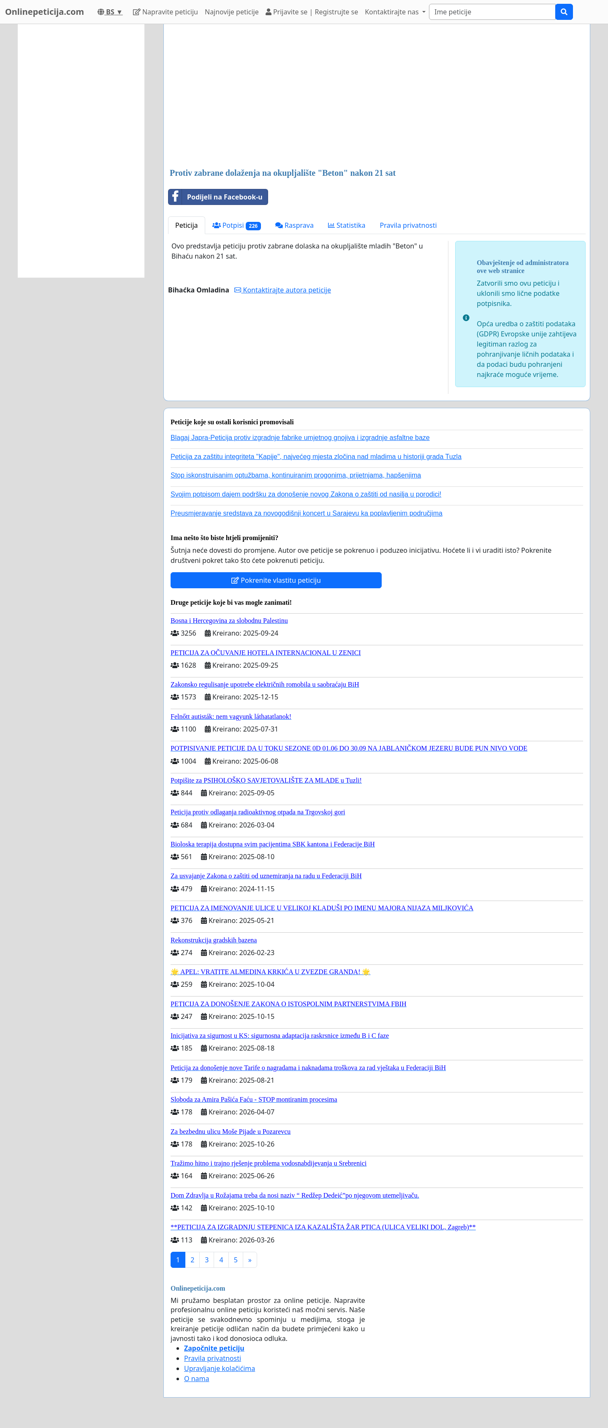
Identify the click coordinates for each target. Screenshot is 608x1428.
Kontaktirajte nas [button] (393, 11)
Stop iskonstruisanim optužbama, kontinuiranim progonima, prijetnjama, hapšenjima (296, 475)
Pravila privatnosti (408, 225)
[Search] (492, 12)
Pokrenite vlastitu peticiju (276, 580)
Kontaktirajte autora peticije (282, 290)
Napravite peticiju (165, 11)
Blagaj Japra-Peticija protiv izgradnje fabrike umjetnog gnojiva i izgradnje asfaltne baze (300, 437)
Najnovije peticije (232, 11)
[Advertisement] (377, 97)
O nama (196, 1378)
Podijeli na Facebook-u (215, 197)
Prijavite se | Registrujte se (312, 11)
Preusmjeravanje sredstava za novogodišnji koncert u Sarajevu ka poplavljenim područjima (306, 513)
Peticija (186, 225)
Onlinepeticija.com (44, 11)
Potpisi (236, 225)
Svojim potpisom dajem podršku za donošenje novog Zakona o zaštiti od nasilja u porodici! (306, 494)
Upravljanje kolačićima (219, 1368)
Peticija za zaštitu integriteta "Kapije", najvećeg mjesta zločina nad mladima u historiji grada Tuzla (316, 456)
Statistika (347, 225)
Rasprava (294, 225)
